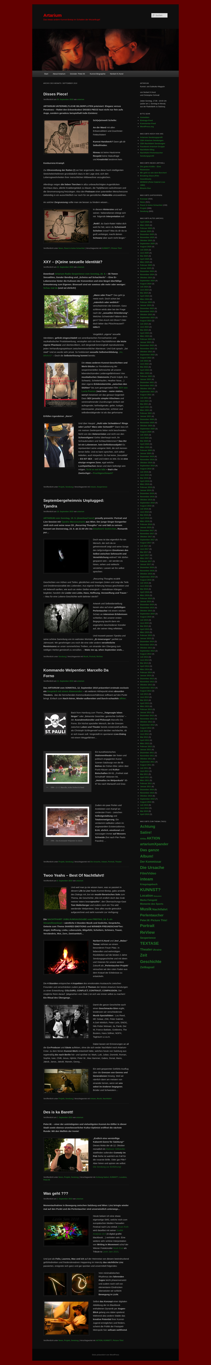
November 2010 (147, 793)
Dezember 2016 (147, 567)
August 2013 (145, 691)
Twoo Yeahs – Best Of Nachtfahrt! (73, 875)
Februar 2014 (146, 672)
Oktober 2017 (146, 537)
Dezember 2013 (147, 678)
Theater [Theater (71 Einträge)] (146, 949)
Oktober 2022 (146, 351)
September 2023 (147, 317)
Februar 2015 (146, 635)
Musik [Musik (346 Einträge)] (146, 909)
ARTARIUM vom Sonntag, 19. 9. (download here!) (69, 518)
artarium (80, 99)
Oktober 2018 (146, 500)
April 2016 (144, 592)
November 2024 (147, 274)
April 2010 (144, 814)
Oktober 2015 (146, 611)
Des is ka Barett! (58, 1112)
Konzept (144, 199)
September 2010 (147, 799)
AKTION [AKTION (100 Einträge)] (153, 838)
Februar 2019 (146, 487)
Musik (85, 657)
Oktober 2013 (146, 685)
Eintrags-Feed (146, 120)
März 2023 (144, 336)
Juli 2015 (144, 620)
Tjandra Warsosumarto (73, 521)
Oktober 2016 (146, 574)
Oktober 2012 (146, 722)
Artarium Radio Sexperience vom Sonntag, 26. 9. (80, 274)
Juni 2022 (144, 364)
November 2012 (147, 719)
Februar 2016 (146, 598)
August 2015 (145, 617)
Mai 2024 (144, 293)
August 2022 (145, 358)
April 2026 (144, 222)
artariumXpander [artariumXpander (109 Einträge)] (154, 844)
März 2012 (144, 743)
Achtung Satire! (102, 1177)
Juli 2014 (144, 657)
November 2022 (147, 348)
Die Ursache (95, 862)
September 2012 (147, 725)
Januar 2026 (145, 231)
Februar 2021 (146, 413)
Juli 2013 (144, 694)
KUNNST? (106, 248)
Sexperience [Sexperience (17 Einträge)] (148, 937)
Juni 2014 (144, 660)
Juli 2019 (144, 472)
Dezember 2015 (147, 604)
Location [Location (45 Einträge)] (146, 895)
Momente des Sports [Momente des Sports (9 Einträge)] (151, 904)
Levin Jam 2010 (110, 1251)
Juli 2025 (144, 250)
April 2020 (144, 444)
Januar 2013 (145, 712)
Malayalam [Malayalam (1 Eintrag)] (157, 896)
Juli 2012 (144, 731)
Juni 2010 (144, 808)
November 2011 (147, 756)
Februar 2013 (146, 709)
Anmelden (144, 117)
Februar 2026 (146, 228)
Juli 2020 (144, 435)
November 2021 (147, 385)
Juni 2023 (144, 327)
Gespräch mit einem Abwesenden (64, 691)
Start (46, 74)
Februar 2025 (146, 265)
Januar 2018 (145, 527)
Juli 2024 (144, 287)
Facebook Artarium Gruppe (152, 146)
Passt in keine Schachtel (74, 248)
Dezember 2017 (147, 530)
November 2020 (147, 422)
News (60, 248)
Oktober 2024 (146, 277)
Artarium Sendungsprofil (151, 137)
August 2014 (145, 654)
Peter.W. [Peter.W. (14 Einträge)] (145, 920)
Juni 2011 (144, 771)
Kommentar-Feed (148, 123)
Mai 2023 (144, 330)
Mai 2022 (144, 367)
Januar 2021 (145, 416)
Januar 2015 (145, 638)
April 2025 (144, 259)
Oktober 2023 (146, 314)
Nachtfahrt (107, 1099)
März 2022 (144, 373)
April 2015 (144, 629)
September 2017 (147, 540)
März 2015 (144, 632)
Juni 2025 (144, 253)
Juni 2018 (144, 512)
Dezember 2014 (147, 641)
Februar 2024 (146, 302)
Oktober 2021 (146, 388)
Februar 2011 (146, 783)
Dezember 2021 (147, 382)
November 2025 (147, 237)
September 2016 (147, 577)
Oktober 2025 (146, 240)
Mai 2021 (144, 404)
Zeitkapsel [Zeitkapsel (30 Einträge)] (147, 967)
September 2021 (147, 392)
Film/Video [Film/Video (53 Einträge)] (148, 873)
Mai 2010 (144, 811)
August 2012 (145, 728)
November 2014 (147, 645)
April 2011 (144, 777)
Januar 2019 (145, 490)
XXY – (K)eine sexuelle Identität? (72, 262)
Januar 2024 (145, 305)
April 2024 (144, 296)
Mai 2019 (144, 478)
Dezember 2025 (147, 234)
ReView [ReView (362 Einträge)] (147, 932)
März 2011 (144, 780)
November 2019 (147, 459)
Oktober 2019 (146, 462)
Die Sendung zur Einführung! (107, 1167)
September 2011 (147, 762)
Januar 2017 (145, 564)
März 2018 (144, 521)
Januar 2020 (145, 453)
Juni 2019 (144, 475)
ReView (99, 657)
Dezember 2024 (147, 271)
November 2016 (147, 571)
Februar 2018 (146, 524)
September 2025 (147, 243)
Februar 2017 (146, 561)
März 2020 (144, 447)
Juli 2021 (144, 398)
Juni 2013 (144, 697)
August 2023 (145, 321)
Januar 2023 (145, 342)
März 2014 (144, 669)
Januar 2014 (145, 675)
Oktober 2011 (146, 759)
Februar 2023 (146, 339)
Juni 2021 (144, 401)
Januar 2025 (145, 268)
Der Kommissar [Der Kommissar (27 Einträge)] (150, 861)
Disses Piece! (55, 94)
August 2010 (145, 802)
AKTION (99, 1340)
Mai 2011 (144, 774)
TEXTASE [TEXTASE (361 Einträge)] (149, 943)
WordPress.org (147, 126)
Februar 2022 (146, 376)
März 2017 (144, 558)
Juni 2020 (144, 438)
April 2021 (144, 407)
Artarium (52, 15)
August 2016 (145, 580)
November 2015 (147, 607)
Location (123, 1177)
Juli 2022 (144, 361)
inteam (93, 487)
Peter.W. (46, 1180)
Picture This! (116, 248)
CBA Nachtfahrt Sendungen (152, 143)
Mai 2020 (144, 441)
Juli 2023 (144, 324)
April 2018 (144, 518)
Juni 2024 (144, 290)
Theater (118, 862)
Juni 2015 (144, 623)
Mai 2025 (144, 256)
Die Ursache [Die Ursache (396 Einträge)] (152, 867)
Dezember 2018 (147, 493)
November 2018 (147, 497)
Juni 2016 (144, 586)
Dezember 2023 (147, 308)
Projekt (61, 487)
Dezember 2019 (147, 456)
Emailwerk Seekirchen (104, 528)
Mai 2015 (144, 626)
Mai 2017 (144, 552)
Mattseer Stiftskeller (115, 1149)
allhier (122, 698)
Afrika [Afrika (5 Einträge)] (143, 839)
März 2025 (144, 262)
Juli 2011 (144, 768)
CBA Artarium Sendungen (151, 140)
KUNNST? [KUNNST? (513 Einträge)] (150, 889)
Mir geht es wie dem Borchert (153, 173)
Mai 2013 (144, 700)
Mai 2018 (144, 515)
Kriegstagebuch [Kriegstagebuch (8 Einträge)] (149, 884)
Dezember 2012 (147, 715)
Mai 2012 (144, 737)
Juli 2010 (144, 805)
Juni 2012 (144, 734)
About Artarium (59, 74)
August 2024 (145, 284)
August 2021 (145, 395)
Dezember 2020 (147, 419)
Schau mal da (50, 288)
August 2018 (145, 506)
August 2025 (145, 246)
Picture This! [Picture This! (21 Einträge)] (159, 920)
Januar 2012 (145, 749)
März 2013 (144, 706)
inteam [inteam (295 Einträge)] (146, 879)
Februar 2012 (146, 746)
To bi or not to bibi (96, 469)
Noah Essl (118, 1248)
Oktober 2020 (146, 426)
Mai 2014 (144, 663)
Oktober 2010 (146, 796)
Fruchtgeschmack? (103, 473)
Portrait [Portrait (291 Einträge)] (147, 925)
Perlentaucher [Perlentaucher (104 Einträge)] (152, 915)
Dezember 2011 (147, 753)
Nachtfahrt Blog (147, 150)
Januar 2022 (145, 379)
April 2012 (144, 740)
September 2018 (147, 503)
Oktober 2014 (146, 648)
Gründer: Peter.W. (77, 74)
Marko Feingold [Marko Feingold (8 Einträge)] (148, 900)
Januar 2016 (145, 601)
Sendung (69, 487)
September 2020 (147, 429)
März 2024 (144, 299)
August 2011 (145, 765)
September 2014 (147, 651)
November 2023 (147, 311)
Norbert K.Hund (116, 74)
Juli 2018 (144, 509)
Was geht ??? (55, 1193)
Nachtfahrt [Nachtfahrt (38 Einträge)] (159, 909)
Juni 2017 (144, 549)
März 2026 (144, 225)
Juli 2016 (144, 583)
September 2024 (147, 281)
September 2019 (147, 466)
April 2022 (144, 370)
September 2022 (147, 355)
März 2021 (144, 410)
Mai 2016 (144, 589)
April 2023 (144, 333)
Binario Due (145, 188)
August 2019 (145, 469)
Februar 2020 (146, 450)
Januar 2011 (145, 786)
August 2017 (145, 543)
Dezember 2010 (147, 789)
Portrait (92, 657)
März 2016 (144, 595)
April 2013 (144, 703)
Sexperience (102, 487)
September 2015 (147, 614)
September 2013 (147, 688)
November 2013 (147, 682)
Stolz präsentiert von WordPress (105, 1355)
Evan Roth (123, 1227)
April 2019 (144, 481)
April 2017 (144, 555)
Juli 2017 (144, 546)
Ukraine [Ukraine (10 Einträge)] (157, 949)
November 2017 (147, 533)
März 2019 (144, 484)
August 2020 (145, 432)
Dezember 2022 (147, 345)
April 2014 (144, 666)
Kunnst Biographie (97, 74)
